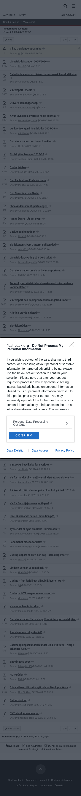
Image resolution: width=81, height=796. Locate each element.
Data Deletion (16, 450)
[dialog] (40, 398)
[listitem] (40, 423)
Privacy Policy (64, 450)
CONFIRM (23, 435)
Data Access (40, 450)
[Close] (72, 346)
